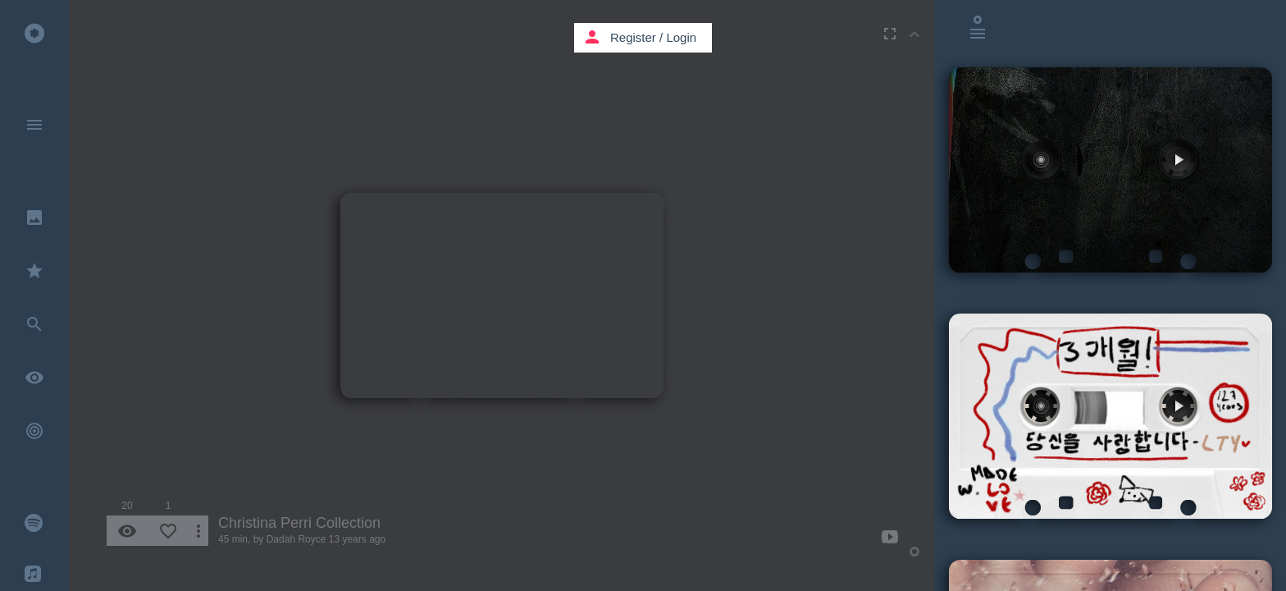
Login (681, 37)
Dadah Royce (296, 539)
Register (633, 37)
